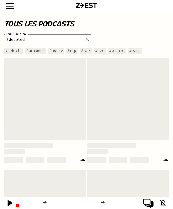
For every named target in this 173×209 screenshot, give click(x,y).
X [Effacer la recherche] (87, 39)
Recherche (16, 34)
